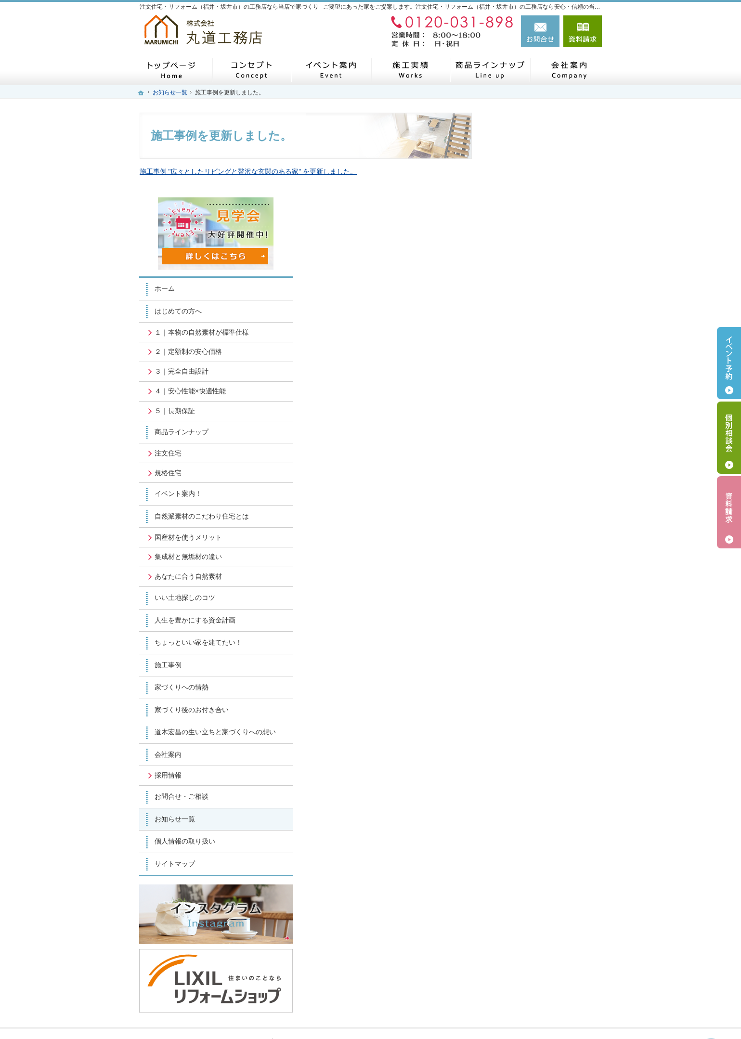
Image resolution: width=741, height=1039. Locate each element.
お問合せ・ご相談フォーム (544, 947)
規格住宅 (515, 387)
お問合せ (540, 31)
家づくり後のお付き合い (539, 624)
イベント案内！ (525, 409)
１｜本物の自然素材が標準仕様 (549, 247)
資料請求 (582, 31)
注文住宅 (515, 368)
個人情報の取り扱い (532, 764)
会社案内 (515, 678)
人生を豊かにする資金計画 (542, 535)
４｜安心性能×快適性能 (537, 306)
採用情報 (515, 699)
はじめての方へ (525, 226)
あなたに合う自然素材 (535, 491)
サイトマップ (522, 787)
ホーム (512, 204)
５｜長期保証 (522, 326)
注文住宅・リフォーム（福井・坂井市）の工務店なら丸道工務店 (466, 1015)
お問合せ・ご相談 (529, 720)
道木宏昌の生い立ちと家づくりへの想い (549, 651)
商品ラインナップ (529, 347)
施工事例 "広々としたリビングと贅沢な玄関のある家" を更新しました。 (248, 171)
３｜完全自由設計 (529, 286)
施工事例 (515, 580)
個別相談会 (729, 438)
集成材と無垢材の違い (535, 472)
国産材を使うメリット (535, 452)
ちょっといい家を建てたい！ (545, 557)
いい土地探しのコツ (532, 513)
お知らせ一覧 (522, 742)
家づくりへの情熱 (529, 602)
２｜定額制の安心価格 (535, 267)
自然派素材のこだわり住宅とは (549, 431)
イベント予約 (729, 363)
